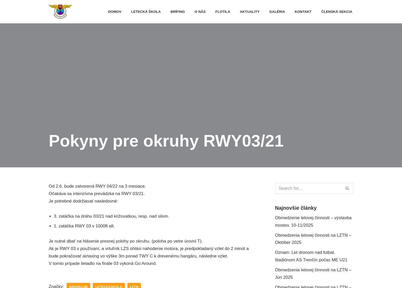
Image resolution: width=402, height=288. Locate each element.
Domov (114, 12)
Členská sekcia (336, 12)
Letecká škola (146, 12)
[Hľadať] (308, 188)
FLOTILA (222, 12)
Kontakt (303, 12)
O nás (200, 12)
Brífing (177, 12)
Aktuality (250, 12)
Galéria (277, 12)
